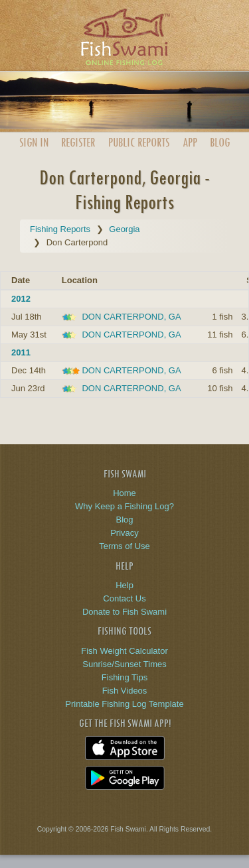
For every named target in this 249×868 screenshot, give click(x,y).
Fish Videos (124, 691)
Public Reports (138, 142)
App (190, 142)
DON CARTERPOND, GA (131, 317)
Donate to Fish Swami (124, 612)
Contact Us (124, 598)
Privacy (124, 533)
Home (124, 493)
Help (124, 585)
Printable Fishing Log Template (124, 704)
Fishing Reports (60, 229)
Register (78, 142)
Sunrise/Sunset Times (124, 664)
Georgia (124, 229)
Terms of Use (124, 546)
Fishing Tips (124, 677)
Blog (220, 142)
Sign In (33, 142)
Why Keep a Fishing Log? (124, 506)
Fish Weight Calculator (124, 651)
